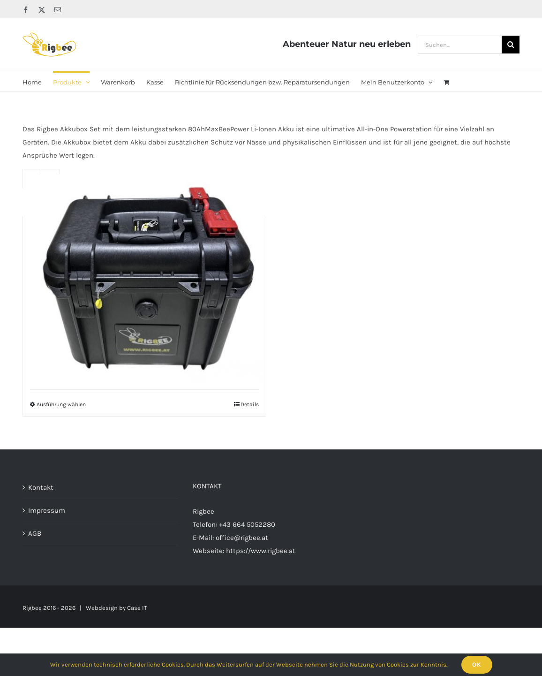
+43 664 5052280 (247, 524)
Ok (477, 664)
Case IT (137, 607)
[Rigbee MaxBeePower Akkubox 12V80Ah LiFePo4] (144, 278)
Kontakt (40, 487)
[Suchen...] (460, 44)
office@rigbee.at (242, 537)
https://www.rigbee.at (260, 551)
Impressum (46, 510)
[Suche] (510, 44)
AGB (34, 533)
